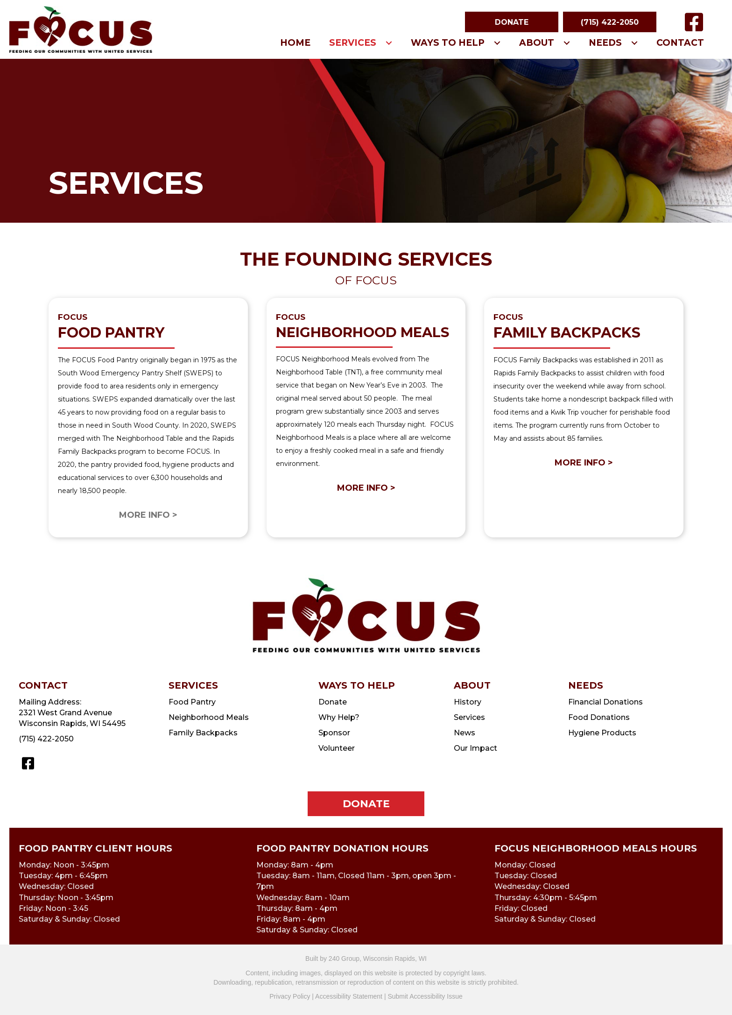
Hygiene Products (602, 732)
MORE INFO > (366, 488)
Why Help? (338, 717)
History (467, 702)
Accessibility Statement (348, 996)
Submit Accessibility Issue (424, 996)
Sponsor (334, 732)
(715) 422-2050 (46, 738)
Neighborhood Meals (209, 717)
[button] (511, 22)
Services (469, 717)
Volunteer (336, 748)
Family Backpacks (203, 732)
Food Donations (599, 717)
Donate (332, 702)
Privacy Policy (289, 996)
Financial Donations (605, 702)
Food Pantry (192, 702)
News (464, 732)
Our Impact (475, 748)
